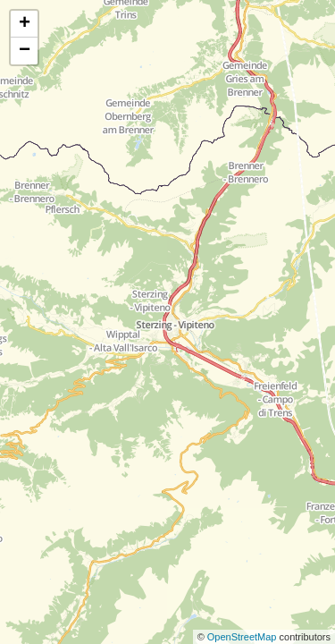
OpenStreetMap (243, 636)
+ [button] (24, 24)
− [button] (24, 51)
